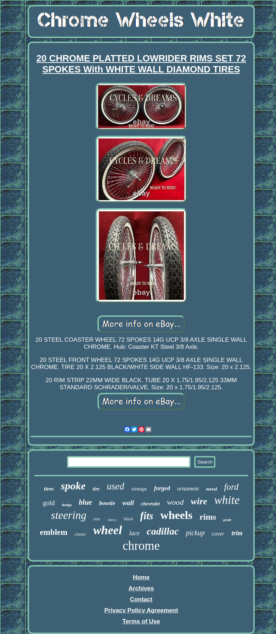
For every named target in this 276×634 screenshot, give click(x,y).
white (227, 500)
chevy (112, 520)
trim (236, 533)
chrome (141, 546)
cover (218, 534)
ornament (188, 489)
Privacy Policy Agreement (141, 610)
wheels (176, 515)
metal (211, 489)
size (97, 518)
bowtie (107, 503)
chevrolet (150, 503)
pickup (195, 533)
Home (141, 577)
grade (227, 520)
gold (49, 502)
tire (96, 489)
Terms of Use (141, 621)
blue (85, 502)
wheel (107, 530)
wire (199, 501)
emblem (54, 532)
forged (162, 488)
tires (49, 489)
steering (68, 515)
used (115, 486)
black (128, 518)
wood (175, 502)
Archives (141, 588)
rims (207, 516)
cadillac (163, 531)
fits (146, 515)
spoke (73, 486)
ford (231, 487)
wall (128, 502)
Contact (141, 599)
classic (80, 534)
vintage (139, 489)
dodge (67, 505)
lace (134, 533)
